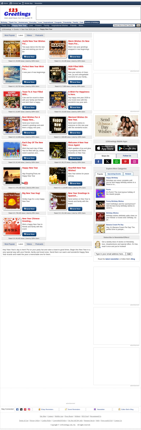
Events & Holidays (92, 22)
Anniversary (23, 22)
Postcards (39, 35)
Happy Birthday (112, 178)
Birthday (4, 22)
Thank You (13, 22)
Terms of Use (23, 421)
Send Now (29, 57)
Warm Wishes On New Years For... (78, 42)
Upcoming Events (114, 174)
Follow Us (127, 156)
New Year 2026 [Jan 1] (29, 29)
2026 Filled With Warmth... (75, 67)
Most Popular (10, 35)
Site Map (43, 416)
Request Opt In (89, 421)
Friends (73, 25)
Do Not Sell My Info (75, 421)
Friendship (67, 22)
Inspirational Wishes (60, 25)
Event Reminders (72, 409)
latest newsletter (112, 259)
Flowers (38, 25)
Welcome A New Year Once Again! (78, 143)
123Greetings (6, 29)
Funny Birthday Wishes (115, 201)
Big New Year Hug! (31, 193)
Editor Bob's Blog (125, 409)
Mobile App (28, 3)
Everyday (33, 22)
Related (128, 174)
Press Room (69, 416)
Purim (108, 189)
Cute (81, 22)
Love (40, 22)
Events (16, 29)
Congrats (58, 22)
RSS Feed (85, 416)
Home (6, 3)
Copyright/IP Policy (60, 421)
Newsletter (38, 3)
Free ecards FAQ (107, 421)
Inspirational (48, 22)
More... (81, 25)
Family (75, 22)
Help (97, 421)
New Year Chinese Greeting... (30, 219)
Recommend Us (95, 416)
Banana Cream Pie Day (114, 225)
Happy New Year (19, 25)
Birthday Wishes (112, 213)
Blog (133, 259)
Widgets (77, 416)
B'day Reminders (45, 409)
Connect (15, 3)
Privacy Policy (35, 421)
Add (129, 254)
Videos (29, 35)
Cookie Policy (46, 421)
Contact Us (118, 421)
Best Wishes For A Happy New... (31, 118)
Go (138, 25)
